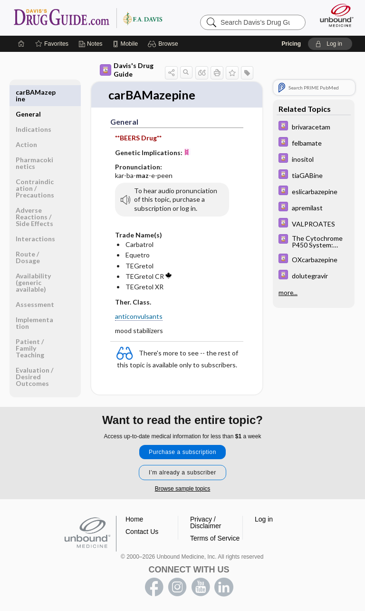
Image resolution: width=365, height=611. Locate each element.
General (28, 92)
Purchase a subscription (182, 451)
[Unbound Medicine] (334, 15)
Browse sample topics (183, 487)
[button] (164, 44)
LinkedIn (223, 586)
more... (288, 292)
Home (134, 518)
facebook (153, 586)
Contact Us (141, 530)
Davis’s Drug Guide (88, 17)
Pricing (291, 43)
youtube (200, 586)
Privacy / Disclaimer (205, 521)
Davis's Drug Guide (127, 69)
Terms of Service (215, 537)
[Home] (21, 44)
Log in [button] (264, 518)
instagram (177, 586)
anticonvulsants (139, 317)
